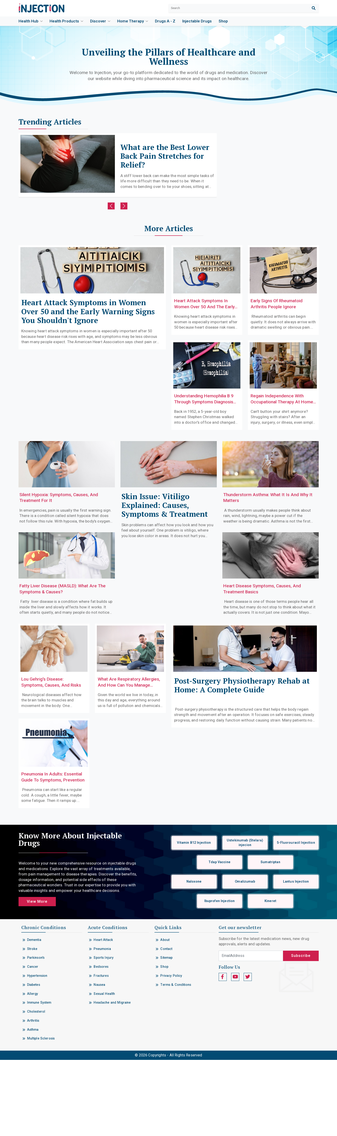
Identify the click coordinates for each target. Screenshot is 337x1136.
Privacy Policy (171, 1051)
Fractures (101, 1051)
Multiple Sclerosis (41, 1114)
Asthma (33, 1105)
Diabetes (33, 1060)
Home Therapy (132, 21)
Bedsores (101, 1042)
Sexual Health (104, 1069)
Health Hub (31, 21)
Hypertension (37, 1051)
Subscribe (301, 1032)
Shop (223, 21)
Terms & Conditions (175, 1060)
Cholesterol (36, 1087)
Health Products (66, 21)
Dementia (34, 1015)
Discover (100, 21)
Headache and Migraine (112, 1078)
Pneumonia (102, 1024)
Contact (166, 1024)
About (165, 1015)
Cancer (32, 1042)
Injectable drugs (197, 21)
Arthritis (33, 1096)
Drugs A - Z (165, 21)
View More (37, 977)
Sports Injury (103, 1033)
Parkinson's (36, 1033)
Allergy (32, 1069)
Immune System (39, 1078)
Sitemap (166, 1033)
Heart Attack (103, 1015)
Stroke (32, 1024)
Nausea (99, 1060)
